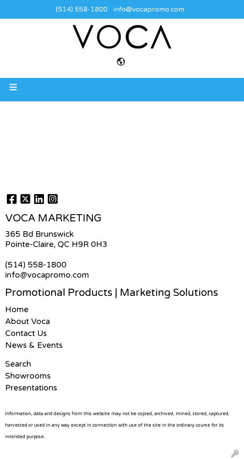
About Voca (27, 321)
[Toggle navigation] (13, 87)
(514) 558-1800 (81, 9)
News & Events (34, 345)
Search (18, 364)
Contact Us (26, 333)
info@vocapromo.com (148, 9)
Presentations (31, 388)
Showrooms (28, 376)
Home (17, 309)
